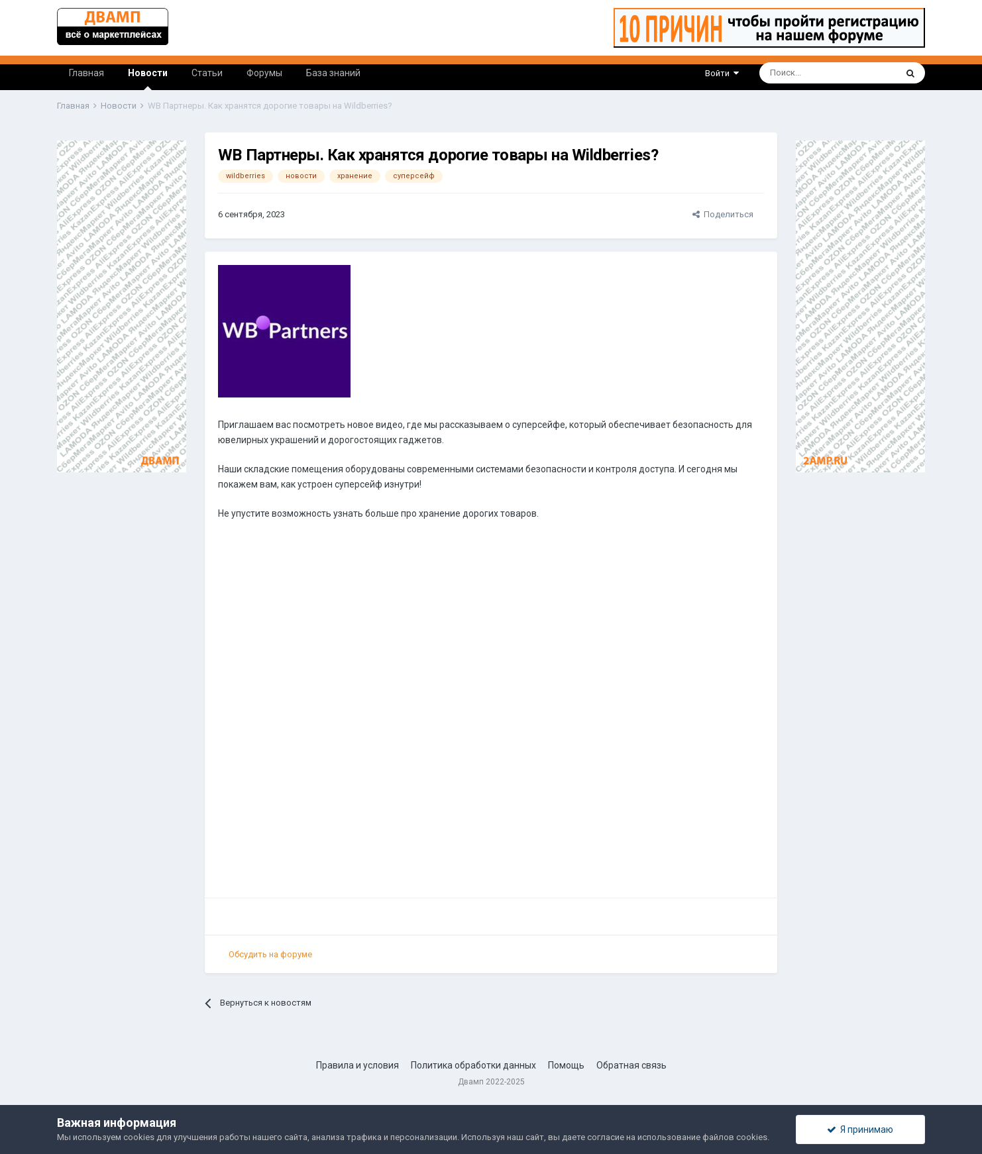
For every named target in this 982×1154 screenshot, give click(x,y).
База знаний (333, 73)
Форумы (264, 73)
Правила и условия (357, 1065)
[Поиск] (791, 72)
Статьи (207, 73)
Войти (722, 73)
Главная (86, 73)
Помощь (566, 1065)
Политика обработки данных (473, 1065)
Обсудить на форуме (270, 954)
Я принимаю (860, 1129)
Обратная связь (631, 1065)
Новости (148, 79)
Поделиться (722, 214)
